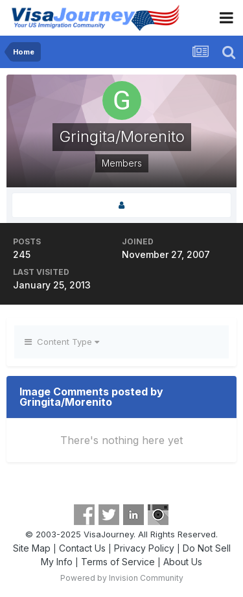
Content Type (62, 341)
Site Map (32, 548)
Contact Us (82, 548)
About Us (182, 561)
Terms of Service (118, 561)
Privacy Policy (144, 548)
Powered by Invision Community (121, 578)
